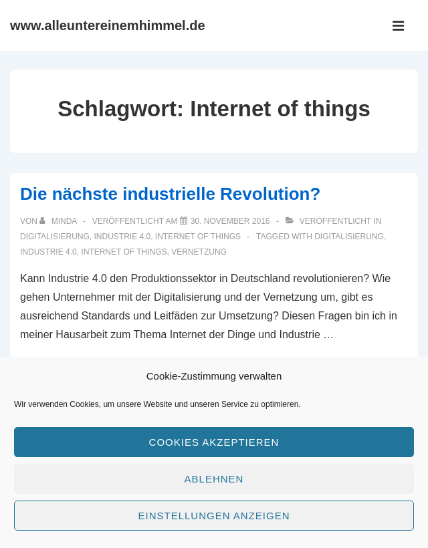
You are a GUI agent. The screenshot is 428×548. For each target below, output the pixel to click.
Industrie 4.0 (122, 236)
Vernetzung (199, 252)
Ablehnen (214, 479)
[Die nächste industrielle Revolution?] (230, 221)
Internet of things (198, 236)
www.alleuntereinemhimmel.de (107, 25)
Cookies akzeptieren (214, 442)
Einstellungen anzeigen (214, 515)
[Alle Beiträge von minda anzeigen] (59, 221)
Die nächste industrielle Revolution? (170, 194)
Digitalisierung (55, 236)
